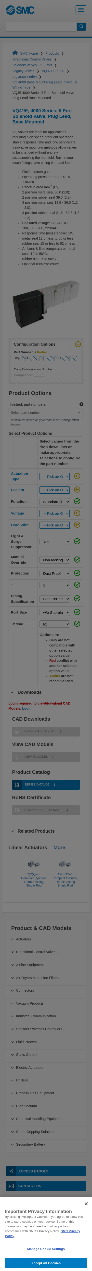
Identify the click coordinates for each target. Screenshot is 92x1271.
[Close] (86, 1212)
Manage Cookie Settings (46, 1258)
